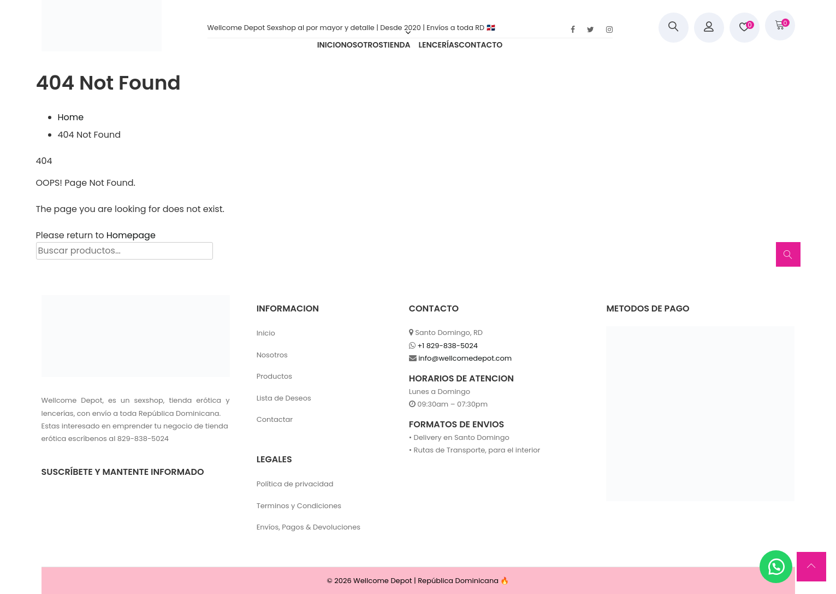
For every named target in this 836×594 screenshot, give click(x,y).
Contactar (275, 419)
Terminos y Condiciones (299, 506)
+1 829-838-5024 (447, 345)
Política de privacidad (295, 484)
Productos (275, 376)
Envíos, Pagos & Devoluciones (308, 527)
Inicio (266, 333)
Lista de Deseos (284, 398)
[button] (776, 566)
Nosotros (272, 355)
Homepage (131, 235)
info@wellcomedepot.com (465, 358)
